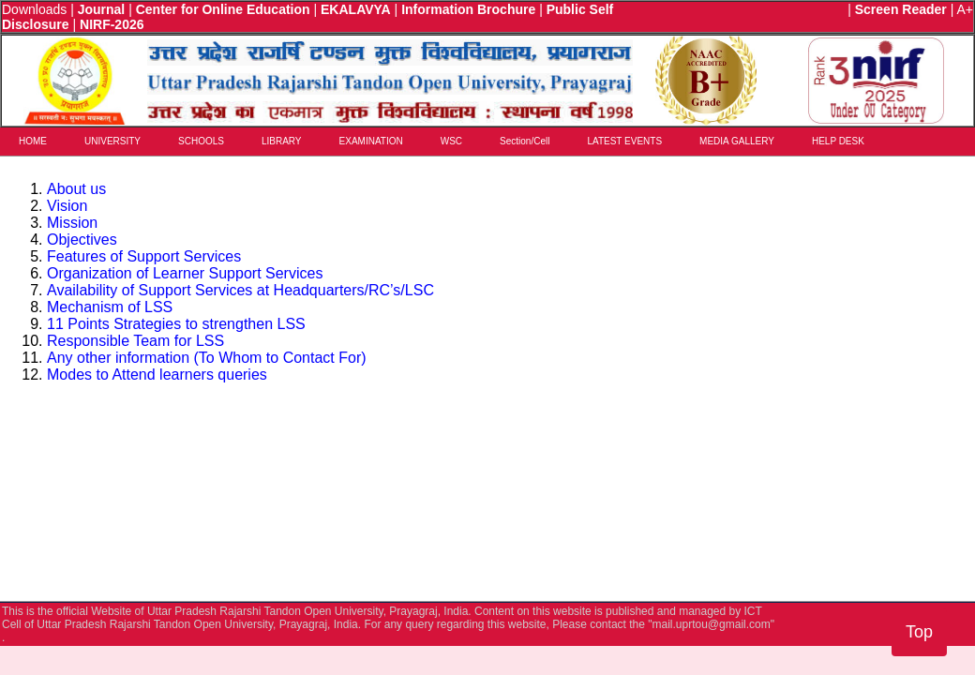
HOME (33, 141)
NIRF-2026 (111, 24)
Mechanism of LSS (109, 307)
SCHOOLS (201, 141)
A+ (964, 9)
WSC (451, 141)
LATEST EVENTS (624, 141)
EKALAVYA (356, 9)
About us (76, 189)
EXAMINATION (371, 141)
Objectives (82, 240)
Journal (102, 9)
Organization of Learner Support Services (184, 273)
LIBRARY (282, 141)
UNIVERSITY (112, 141)
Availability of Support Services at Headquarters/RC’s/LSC (240, 290)
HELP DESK (838, 141)
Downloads (34, 9)
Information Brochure (468, 9)
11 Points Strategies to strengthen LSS (176, 324)
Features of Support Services (144, 256)
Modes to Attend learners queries (157, 374)
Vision (67, 206)
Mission (72, 223)
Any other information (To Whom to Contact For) (207, 358)
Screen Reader (901, 9)
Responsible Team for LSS (135, 341)
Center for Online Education (223, 9)
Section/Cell (524, 141)
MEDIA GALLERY (736, 141)
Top (919, 631)
